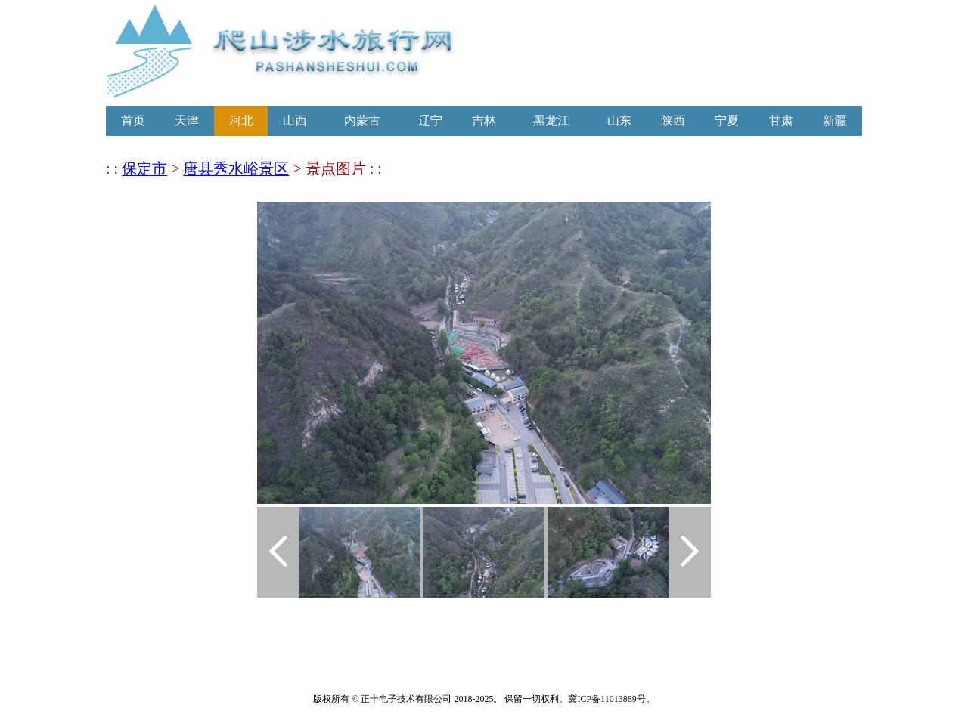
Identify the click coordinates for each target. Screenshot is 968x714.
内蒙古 (362, 120)
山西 (295, 120)
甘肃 (781, 120)
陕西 (673, 120)
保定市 (144, 168)
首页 (133, 120)
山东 (619, 120)
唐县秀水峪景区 (236, 168)
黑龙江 (551, 120)
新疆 (835, 120)
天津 (187, 120)
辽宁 (430, 120)
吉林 (484, 120)
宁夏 (727, 120)
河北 (241, 120)
